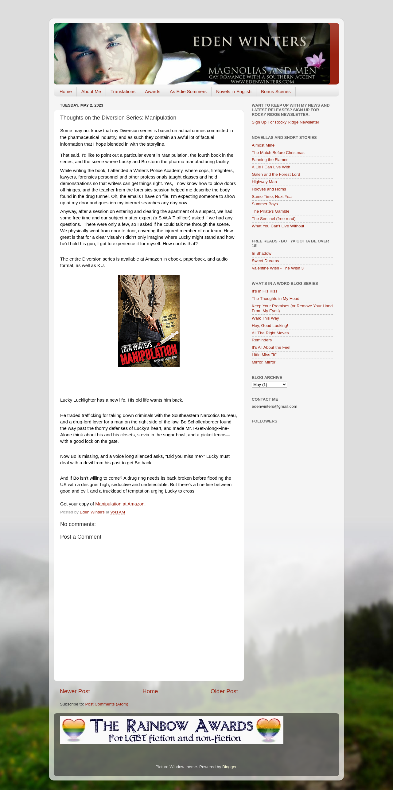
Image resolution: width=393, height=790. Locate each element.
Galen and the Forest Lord (276, 174)
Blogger (229, 766)
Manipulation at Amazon (119, 503)
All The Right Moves (270, 333)
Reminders (262, 340)
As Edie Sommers (188, 91)
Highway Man (264, 181)
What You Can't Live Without (278, 226)
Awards (152, 91)
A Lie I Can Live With (271, 167)
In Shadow (261, 253)
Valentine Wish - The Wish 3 (278, 268)
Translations (123, 91)
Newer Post (75, 691)
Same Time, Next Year (272, 196)
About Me (91, 91)
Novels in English (233, 91)
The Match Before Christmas (278, 152)
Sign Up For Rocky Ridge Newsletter (285, 122)
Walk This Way (265, 318)
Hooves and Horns (269, 189)
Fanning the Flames (270, 159)
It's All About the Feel (271, 347)
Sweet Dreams (265, 260)
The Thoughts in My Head (275, 298)
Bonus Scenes (276, 91)
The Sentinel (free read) (274, 218)
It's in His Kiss (265, 291)
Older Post (224, 691)
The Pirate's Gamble (271, 211)
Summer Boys (265, 204)
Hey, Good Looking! (270, 325)
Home (66, 91)
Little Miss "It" (264, 354)
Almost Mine (263, 145)
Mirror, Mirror (263, 362)
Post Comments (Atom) (106, 704)
